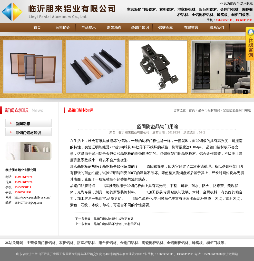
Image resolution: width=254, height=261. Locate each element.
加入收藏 (246, 3)
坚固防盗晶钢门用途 (237, 110)
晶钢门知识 (140, 28)
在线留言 (191, 28)
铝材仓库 (165, 28)
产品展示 (88, 28)
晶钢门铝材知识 (28, 133)
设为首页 (230, 3)
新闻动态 (114, 28)
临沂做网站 (230, 254)
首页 (37, 28)
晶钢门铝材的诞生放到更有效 (114, 219)
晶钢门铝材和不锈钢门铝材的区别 (117, 224)
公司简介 (63, 28)
